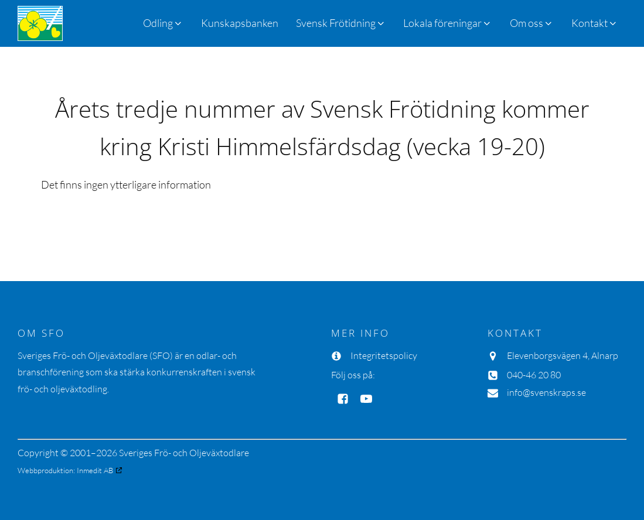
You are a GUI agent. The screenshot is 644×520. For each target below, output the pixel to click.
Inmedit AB (95, 470)
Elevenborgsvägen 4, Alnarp (562, 355)
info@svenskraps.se (546, 392)
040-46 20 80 (534, 375)
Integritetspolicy (383, 355)
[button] (341, 23)
